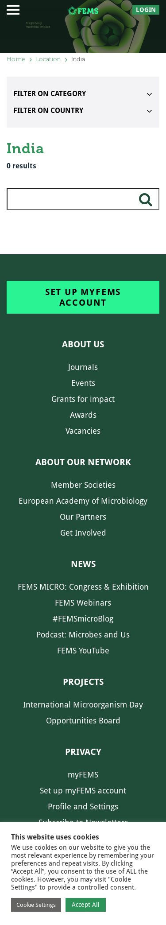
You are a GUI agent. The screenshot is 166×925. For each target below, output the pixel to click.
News (83, 564)
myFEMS (83, 774)
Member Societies (83, 485)
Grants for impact (83, 399)
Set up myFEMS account (83, 297)
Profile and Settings (83, 806)
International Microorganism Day (83, 704)
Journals (83, 367)
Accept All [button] (86, 904)
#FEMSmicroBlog (83, 618)
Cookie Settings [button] (36, 905)
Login (146, 9)
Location (48, 59)
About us (83, 344)
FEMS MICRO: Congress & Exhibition (83, 586)
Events (83, 383)
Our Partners (83, 516)
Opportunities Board (83, 720)
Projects (83, 681)
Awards (83, 415)
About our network (83, 462)
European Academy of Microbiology (83, 500)
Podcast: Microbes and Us (83, 634)
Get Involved (83, 532)
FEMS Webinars (83, 602)
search (145, 203)
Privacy (83, 751)
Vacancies (83, 430)
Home (16, 59)
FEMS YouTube (83, 650)
